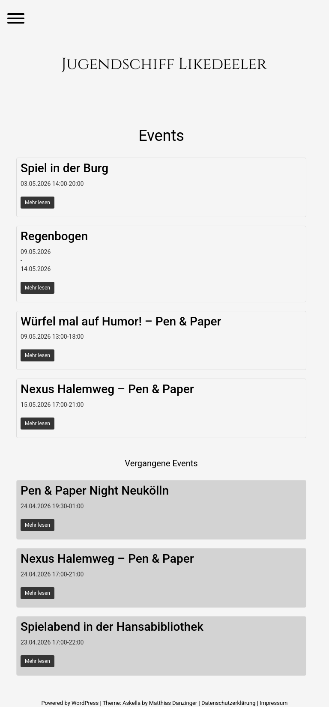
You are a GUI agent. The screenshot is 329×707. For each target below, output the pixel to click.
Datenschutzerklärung (228, 703)
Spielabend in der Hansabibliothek (112, 627)
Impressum (273, 703)
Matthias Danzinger (173, 703)
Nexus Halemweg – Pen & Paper (107, 389)
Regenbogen (54, 236)
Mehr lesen (37, 203)
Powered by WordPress (70, 703)
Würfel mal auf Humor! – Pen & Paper (121, 321)
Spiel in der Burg (64, 168)
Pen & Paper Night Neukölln (95, 490)
